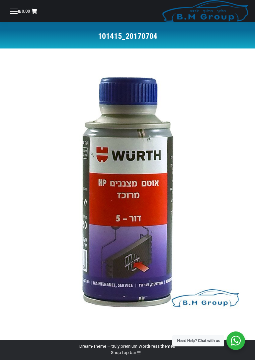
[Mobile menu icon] (14, 11)
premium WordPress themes (148, 346)
